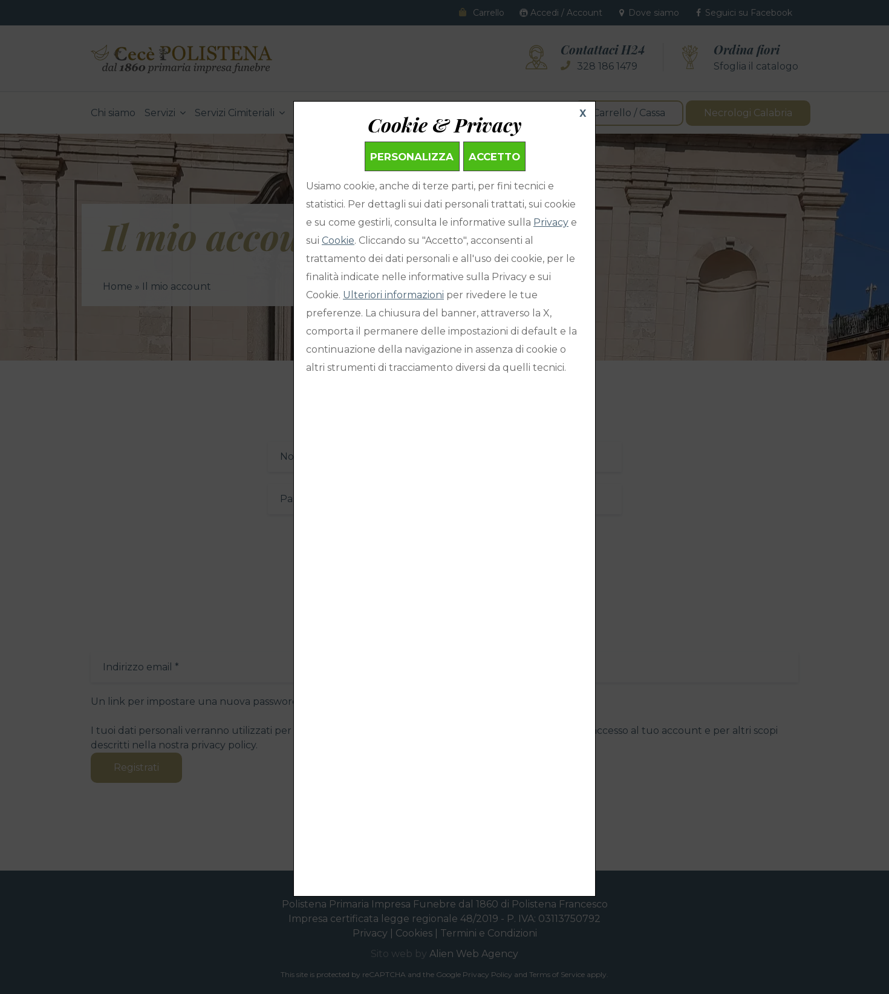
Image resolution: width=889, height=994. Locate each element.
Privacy (550, 222)
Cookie (338, 240)
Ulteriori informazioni (393, 295)
